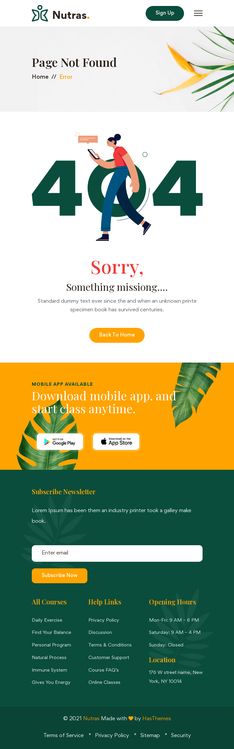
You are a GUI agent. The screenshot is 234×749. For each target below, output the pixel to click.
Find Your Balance (51, 633)
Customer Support (108, 658)
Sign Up (165, 13)
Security (181, 735)
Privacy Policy (103, 620)
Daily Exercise (47, 620)
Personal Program (51, 645)
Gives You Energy (51, 683)
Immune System (49, 670)
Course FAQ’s (103, 670)
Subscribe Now (59, 575)
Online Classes (104, 683)
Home (40, 77)
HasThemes (156, 719)
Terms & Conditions (110, 645)
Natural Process (49, 658)
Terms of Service (63, 735)
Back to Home (117, 335)
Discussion (100, 633)
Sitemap (150, 735)
